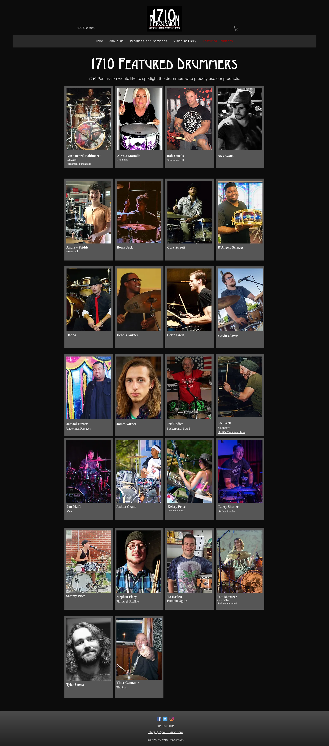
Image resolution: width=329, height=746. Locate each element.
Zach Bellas (223, 600)
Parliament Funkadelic (79, 163)
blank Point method (227, 603)
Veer (69, 511)
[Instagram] (172, 719)
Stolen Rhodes (226, 511)
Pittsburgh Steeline (127, 601)
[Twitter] (165, 719)
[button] (236, 28)
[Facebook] (159, 719)
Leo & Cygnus (176, 510)
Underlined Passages (78, 428)
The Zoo (121, 687)
